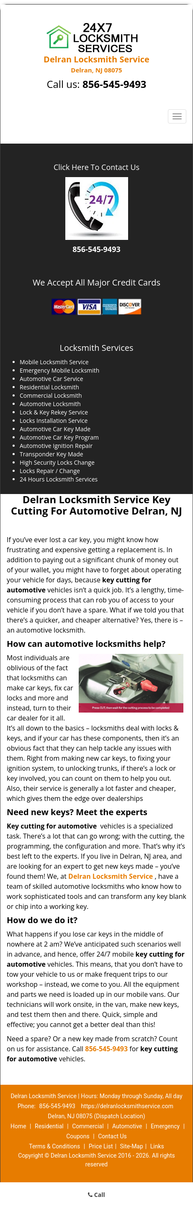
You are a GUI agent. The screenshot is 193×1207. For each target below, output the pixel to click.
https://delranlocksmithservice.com (127, 1106)
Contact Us (112, 1136)
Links (157, 1146)
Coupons (78, 1136)
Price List (101, 1146)
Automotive (127, 1126)
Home (18, 1126)
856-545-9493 (114, 84)
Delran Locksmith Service (110, 876)
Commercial (87, 1126)
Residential (49, 1126)
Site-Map (131, 1146)
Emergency (165, 1126)
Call (96, 1195)
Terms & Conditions (54, 1146)
